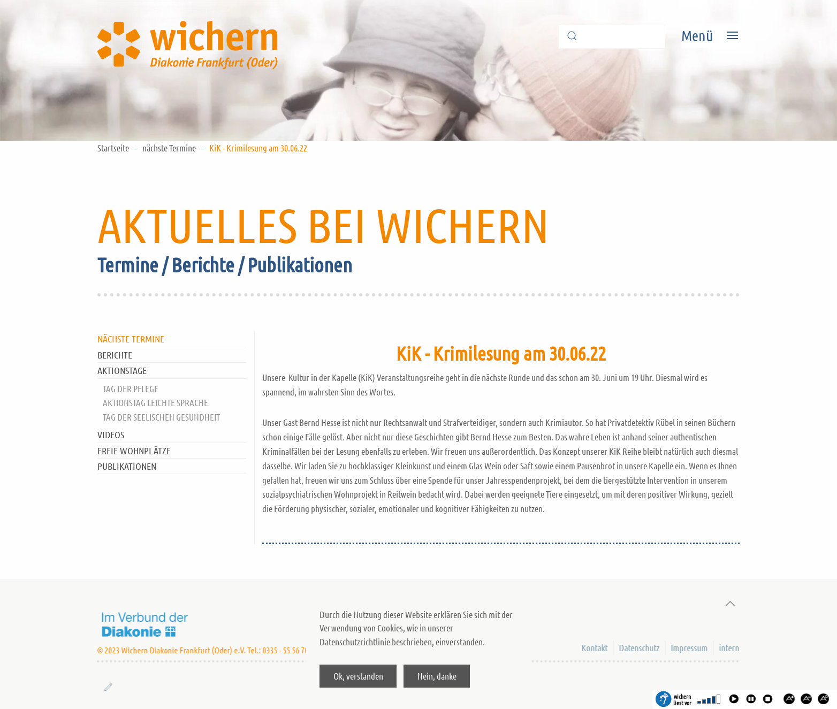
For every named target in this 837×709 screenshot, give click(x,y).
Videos (110, 434)
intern (728, 647)
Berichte (114, 355)
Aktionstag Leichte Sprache (155, 402)
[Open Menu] (710, 36)
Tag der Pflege (130, 388)
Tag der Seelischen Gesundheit (161, 416)
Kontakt (594, 647)
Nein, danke (436, 675)
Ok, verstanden (358, 675)
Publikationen (126, 466)
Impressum (688, 647)
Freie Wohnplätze (134, 450)
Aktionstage (122, 370)
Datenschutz (638, 647)
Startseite (113, 147)
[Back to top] (728, 603)
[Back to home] (191, 35)
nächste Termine (169, 147)
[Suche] (611, 37)
